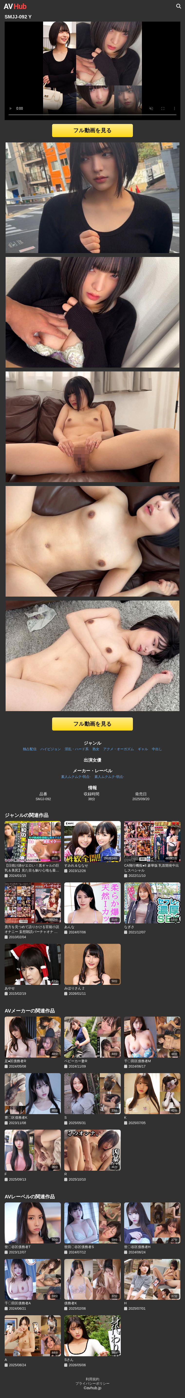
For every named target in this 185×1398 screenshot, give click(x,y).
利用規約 (92, 1379)
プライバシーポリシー (92, 1383)
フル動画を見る (92, 130)
